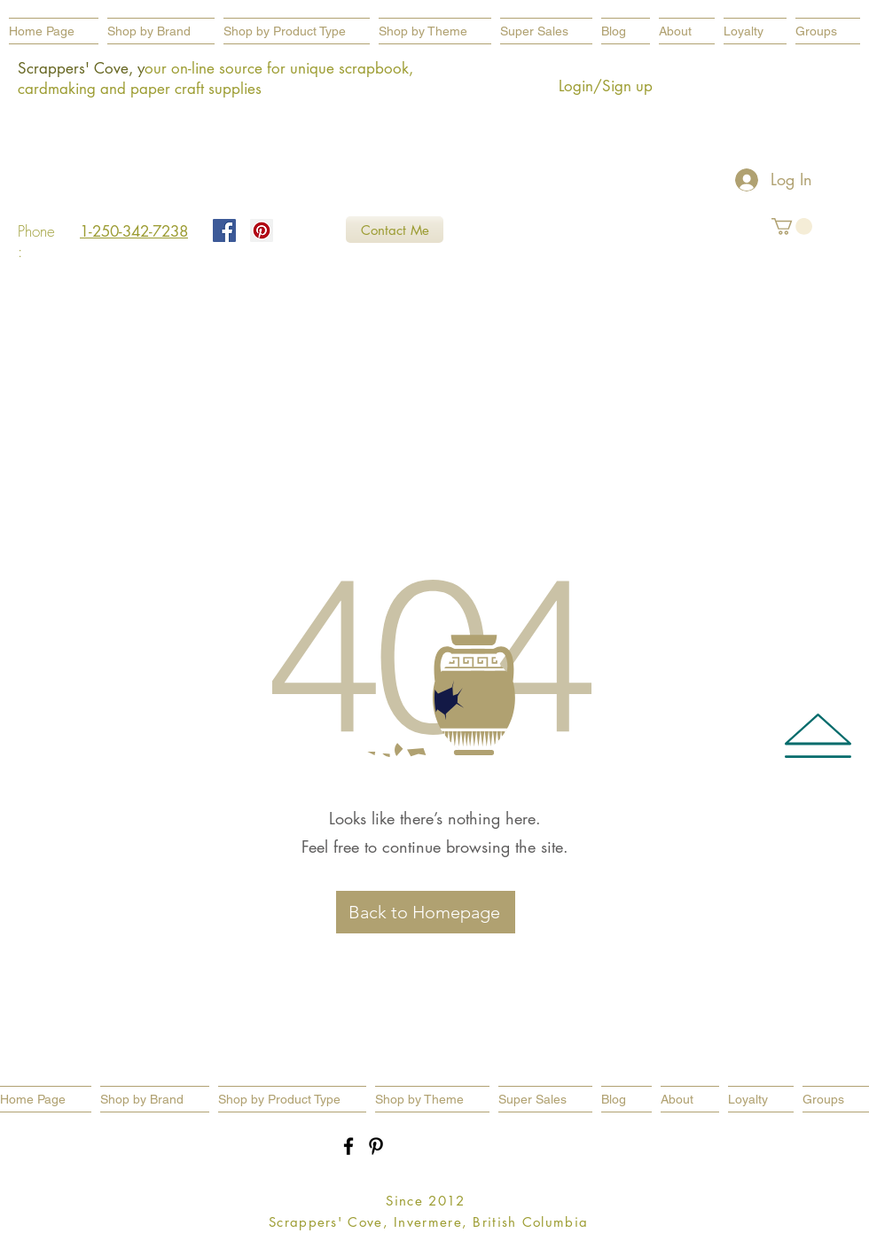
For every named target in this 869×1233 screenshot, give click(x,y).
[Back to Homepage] (425, 912)
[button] (296, 31)
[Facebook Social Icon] (224, 230)
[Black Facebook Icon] (348, 1146)
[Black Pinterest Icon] (376, 1146)
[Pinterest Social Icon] (261, 230)
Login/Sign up (606, 86)
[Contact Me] (394, 229)
